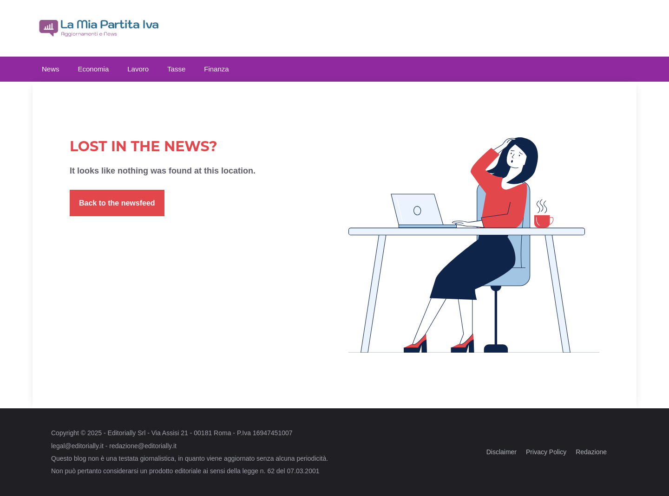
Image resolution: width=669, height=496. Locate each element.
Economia (93, 69)
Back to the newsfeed (117, 203)
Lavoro (138, 69)
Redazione (591, 452)
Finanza (216, 69)
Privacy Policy (546, 452)
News (50, 69)
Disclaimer (501, 452)
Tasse (176, 69)
